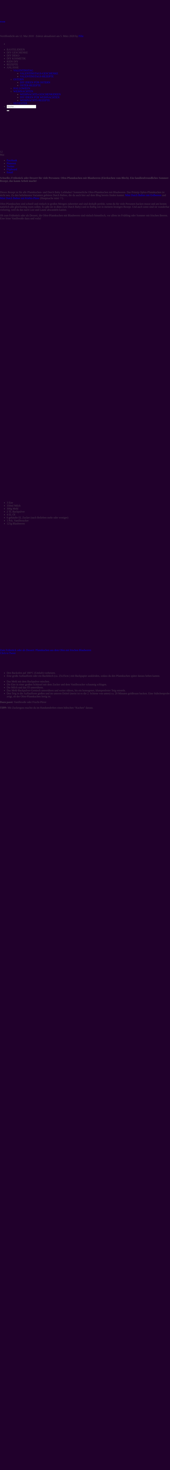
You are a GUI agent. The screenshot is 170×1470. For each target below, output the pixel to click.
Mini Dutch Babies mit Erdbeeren (143, 195)
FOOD (2, 22)
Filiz (81, 36)
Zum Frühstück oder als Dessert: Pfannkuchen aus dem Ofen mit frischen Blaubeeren (45, 650)
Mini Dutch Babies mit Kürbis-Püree (19, 198)
